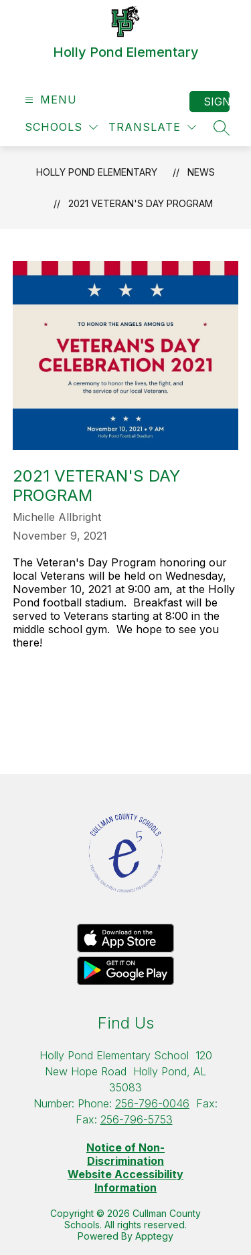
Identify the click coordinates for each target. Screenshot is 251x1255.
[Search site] (222, 128)
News (201, 172)
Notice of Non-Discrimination (125, 1154)
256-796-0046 (152, 1103)
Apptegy (154, 1236)
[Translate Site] (152, 127)
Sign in (216, 101)
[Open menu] (49, 100)
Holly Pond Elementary (96, 172)
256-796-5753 (136, 1119)
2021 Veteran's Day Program (140, 203)
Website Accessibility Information (125, 1181)
